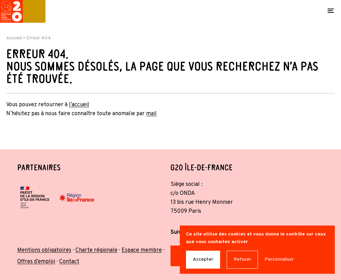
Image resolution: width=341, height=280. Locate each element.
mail (151, 113)
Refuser (242, 259)
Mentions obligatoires (44, 250)
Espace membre (142, 250)
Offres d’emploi (36, 261)
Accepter (203, 259)
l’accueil (79, 104)
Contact (69, 261)
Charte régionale (96, 250)
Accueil (14, 38)
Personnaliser (279, 259)
